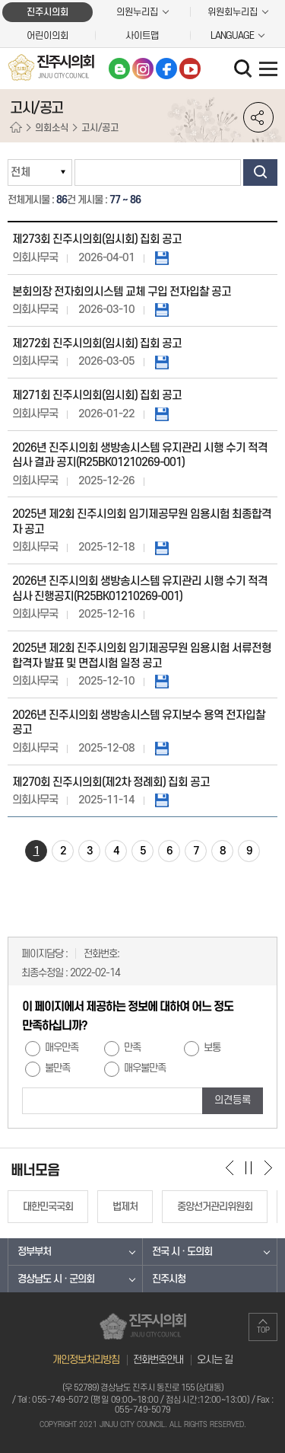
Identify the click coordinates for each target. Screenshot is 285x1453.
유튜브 (190, 68)
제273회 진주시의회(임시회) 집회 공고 (97, 239)
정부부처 (34, 1251)
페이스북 (166, 68)
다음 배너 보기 (267, 1167)
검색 (260, 172)
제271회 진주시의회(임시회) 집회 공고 (97, 395)
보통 (212, 1048)
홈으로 (16, 128)
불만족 (57, 1068)
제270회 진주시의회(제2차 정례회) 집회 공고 (111, 782)
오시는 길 (215, 1359)
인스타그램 (143, 68)
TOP (263, 1330)
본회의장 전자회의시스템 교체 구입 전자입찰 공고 (121, 292)
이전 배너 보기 (229, 1167)
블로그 (119, 68)
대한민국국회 (48, 1206)
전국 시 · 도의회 (182, 1251)
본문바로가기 (0, 0)
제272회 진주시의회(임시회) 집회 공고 (97, 343)
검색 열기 (245, 70)
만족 (132, 1048)
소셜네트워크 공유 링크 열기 (258, 117)
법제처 (125, 1206)
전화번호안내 (158, 1359)
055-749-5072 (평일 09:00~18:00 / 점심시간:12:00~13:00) (140, 1400)
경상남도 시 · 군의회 (55, 1279)
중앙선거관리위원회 (214, 1206)
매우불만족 (145, 1068)
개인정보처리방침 (85, 1359)
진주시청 (168, 1279)
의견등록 (232, 1100)
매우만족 (61, 1048)
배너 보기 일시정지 (248, 1167)
